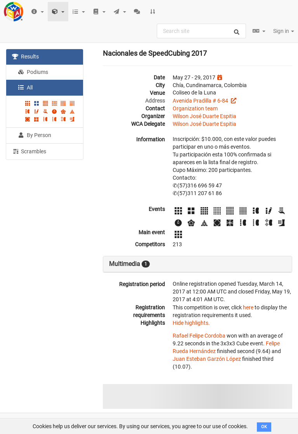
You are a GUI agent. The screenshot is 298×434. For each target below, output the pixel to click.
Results (25, 56)
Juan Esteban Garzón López (207, 359)
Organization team (195, 108)
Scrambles (29, 151)
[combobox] (201, 31)
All (25, 87)
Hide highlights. (191, 323)
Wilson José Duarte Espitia (204, 116)
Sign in (283, 31)
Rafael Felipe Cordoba (199, 336)
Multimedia (129, 264)
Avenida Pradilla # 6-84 (201, 101)
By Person (34, 135)
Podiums (33, 72)
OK (264, 426)
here (248, 307)
